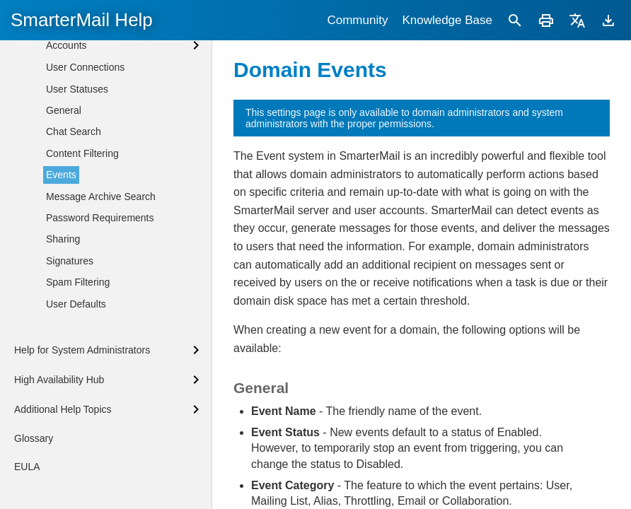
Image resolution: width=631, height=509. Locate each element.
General (63, 210)
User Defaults (76, 403)
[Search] (515, 20)
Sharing (63, 338)
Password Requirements (100, 317)
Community (357, 20)
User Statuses (77, 188)
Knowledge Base (447, 20)
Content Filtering (82, 253)
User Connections (85, 166)
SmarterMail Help (82, 19)
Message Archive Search (101, 296)
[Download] (608, 20)
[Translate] (577, 20)
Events (61, 274)
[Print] (546, 20)
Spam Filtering (78, 381)
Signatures (69, 360)
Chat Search (73, 231)
